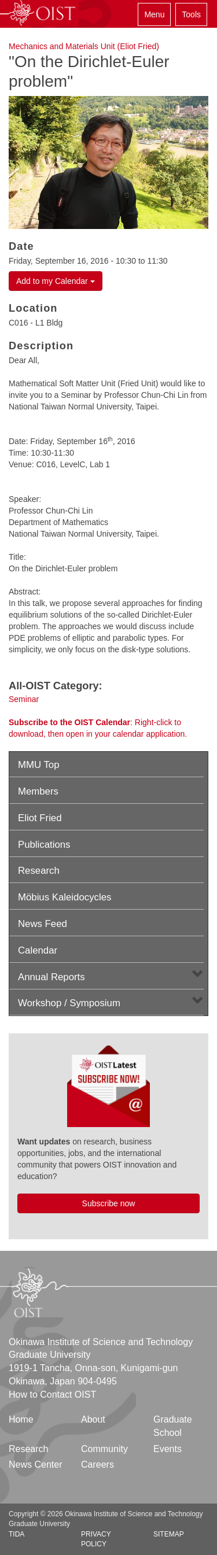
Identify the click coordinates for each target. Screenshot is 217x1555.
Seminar (24, 699)
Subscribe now (108, 1203)
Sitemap (168, 1534)
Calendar (37, 950)
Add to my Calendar (55, 281)
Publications (44, 844)
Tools (191, 14)
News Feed (42, 923)
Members (38, 791)
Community (104, 1449)
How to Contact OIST (52, 1394)
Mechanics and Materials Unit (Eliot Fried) (84, 46)
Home (21, 1419)
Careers (97, 1464)
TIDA (16, 1534)
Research (39, 870)
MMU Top (39, 764)
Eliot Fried (40, 817)
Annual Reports (51, 977)
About (93, 1419)
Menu (154, 14)
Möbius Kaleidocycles (64, 897)
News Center (35, 1464)
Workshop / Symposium (69, 1003)
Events (167, 1449)
